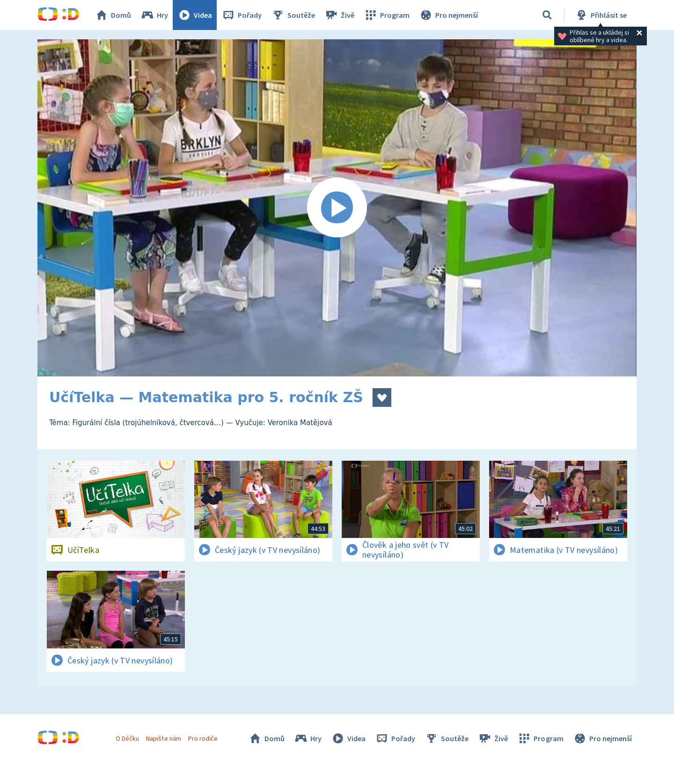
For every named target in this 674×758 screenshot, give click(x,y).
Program (387, 15)
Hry (154, 15)
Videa (194, 15)
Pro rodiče (203, 738)
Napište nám (163, 738)
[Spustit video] (337, 207)
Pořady (241, 15)
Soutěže (293, 15)
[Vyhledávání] (547, 15)
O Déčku (127, 738)
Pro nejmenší (448, 15)
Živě (339, 15)
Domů (113, 15)
